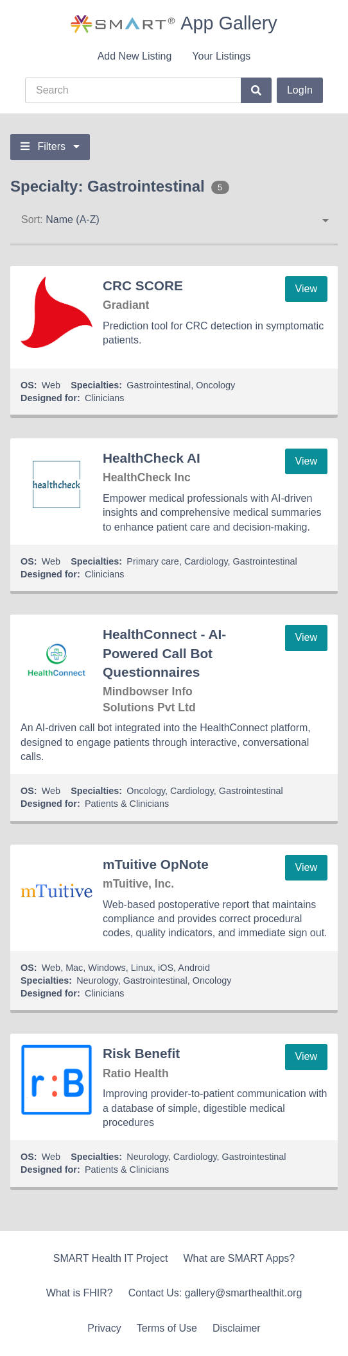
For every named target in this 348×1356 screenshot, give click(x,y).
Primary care (152, 561)
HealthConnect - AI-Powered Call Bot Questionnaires (164, 653)
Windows (106, 968)
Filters (50, 146)
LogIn (300, 90)
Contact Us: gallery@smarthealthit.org (215, 1292)
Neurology (97, 980)
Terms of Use (167, 1328)
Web (51, 385)
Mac (74, 968)
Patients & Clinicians (127, 803)
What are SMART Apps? (239, 1258)
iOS (165, 968)
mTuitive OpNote (156, 864)
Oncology (215, 385)
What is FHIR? (79, 1292)
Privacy (104, 1328)
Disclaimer (237, 1328)
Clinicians (105, 398)
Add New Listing (135, 56)
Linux (142, 968)
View (306, 288)
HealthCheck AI (151, 458)
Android (194, 968)
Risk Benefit (141, 1053)
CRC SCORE (143, 285)
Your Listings (221, 56)
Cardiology (206, 561)
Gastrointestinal (158, 385)
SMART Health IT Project (110, 1258)
